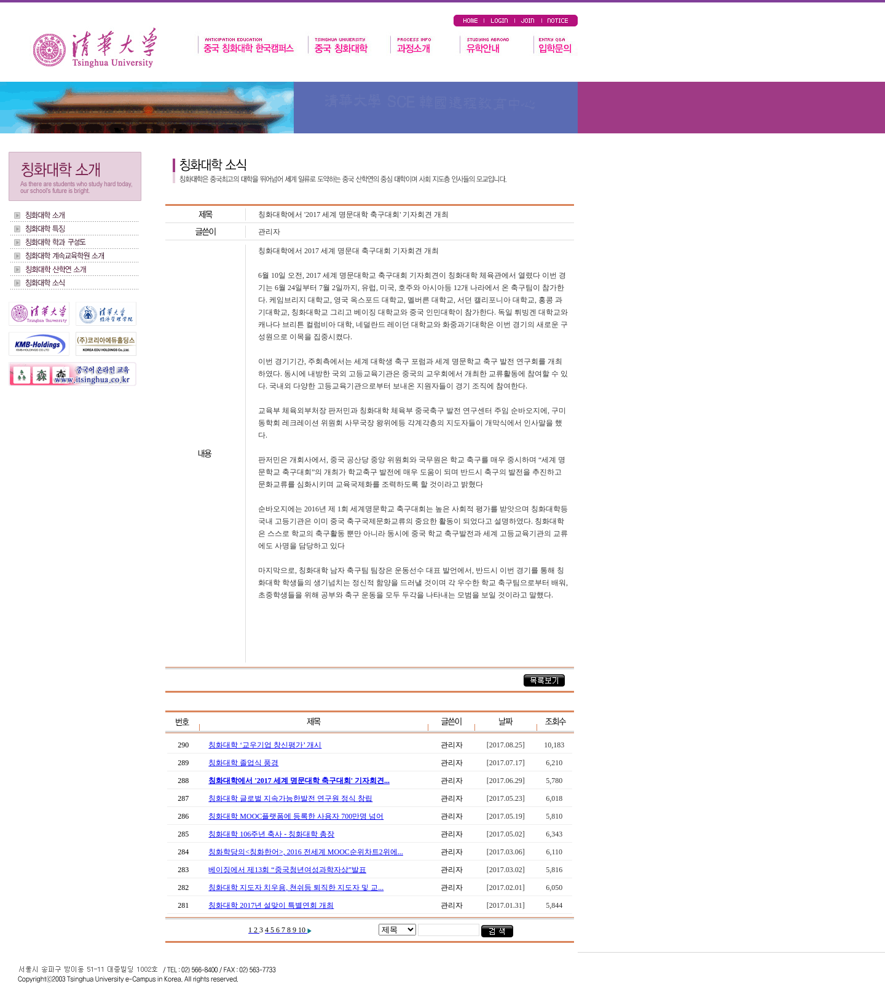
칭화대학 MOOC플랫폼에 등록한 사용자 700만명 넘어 (296, 816)
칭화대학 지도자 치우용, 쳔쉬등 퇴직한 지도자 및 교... (296, 887)
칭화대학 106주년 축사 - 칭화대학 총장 (271, 834)
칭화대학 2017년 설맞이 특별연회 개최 (271, 905)
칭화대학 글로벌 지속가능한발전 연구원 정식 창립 (290, 798)
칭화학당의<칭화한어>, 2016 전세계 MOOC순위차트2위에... (305, 852)
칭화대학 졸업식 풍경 (243, 762)
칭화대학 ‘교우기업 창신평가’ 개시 (264, 745)
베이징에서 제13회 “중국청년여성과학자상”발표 (287, 869)
